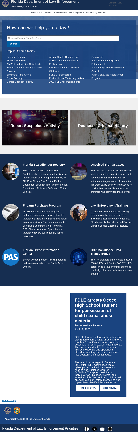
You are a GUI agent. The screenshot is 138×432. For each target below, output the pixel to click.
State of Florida (41, 419)
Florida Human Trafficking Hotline (66, 78)
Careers (47, 13)
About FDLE (36, 13)
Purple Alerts (24, 74)
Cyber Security (14, 78)
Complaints (97, 57)
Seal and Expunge (16, 57)
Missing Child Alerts (30, 64)
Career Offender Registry (20, 82)
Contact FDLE (115, 3)
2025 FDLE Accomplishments (64, 82)
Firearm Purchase (16, 60)
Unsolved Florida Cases (108, 164)
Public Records (60, 13)
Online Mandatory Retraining (64, 60)
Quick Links (100, 13)
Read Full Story (87, 388)
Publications (55, 64)
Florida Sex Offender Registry (44, 164)
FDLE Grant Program (60, 74)
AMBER (11, 64)
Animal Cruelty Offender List (64, 57)
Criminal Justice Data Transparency (106, 251)
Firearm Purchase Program (42, 205)
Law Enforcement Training (109, 205)
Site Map (113, 5)
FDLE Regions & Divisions (81, 13)
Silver (10, 74)
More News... (110, 388)
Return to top (9, 400)
